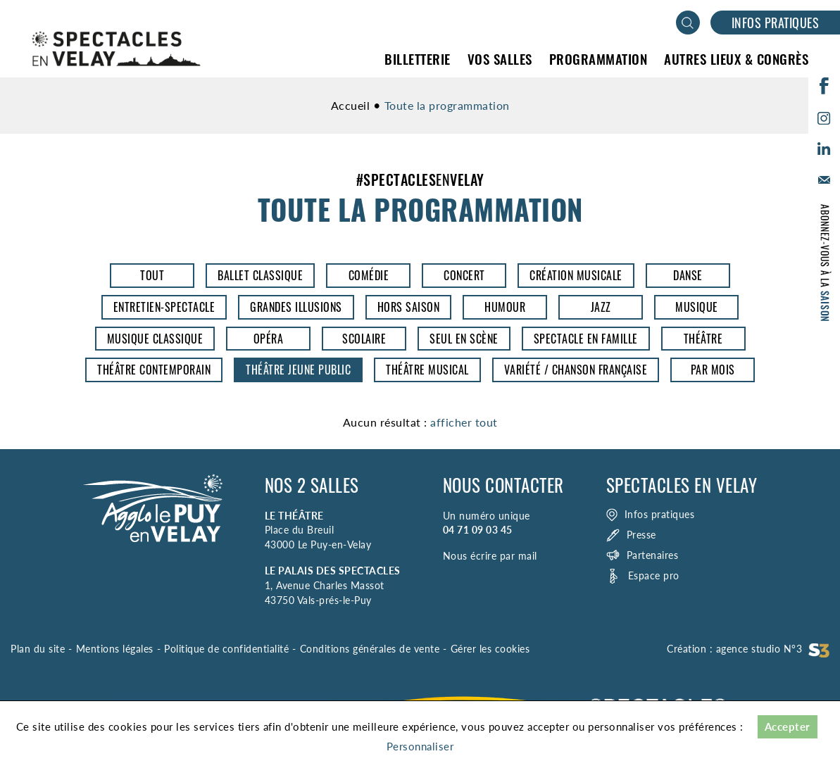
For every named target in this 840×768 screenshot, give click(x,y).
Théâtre (703, 338)
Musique (696, 306)
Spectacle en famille (586, 338)
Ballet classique (260, 275)
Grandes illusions (296, 306)
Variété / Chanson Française (576, 369)
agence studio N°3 (773, 649)
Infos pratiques (776, 22)
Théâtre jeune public (298, 369)
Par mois (713, 369)
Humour (504, 306)
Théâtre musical (427, 369)
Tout (152, 275)
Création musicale (575, 275)
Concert (464, 275)
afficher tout (464, 422)
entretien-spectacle (164, 306)
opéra (268, 338)
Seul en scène (464, 338)
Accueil (350, 105)
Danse (688, 275)
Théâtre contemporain (154, 369)
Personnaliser (420, 746)
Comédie (369, 275)
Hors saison (408, 306)
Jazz (601, 306)
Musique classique (155, 338)
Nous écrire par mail (490, 556)
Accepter (787, 726)
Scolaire (364, 338)
